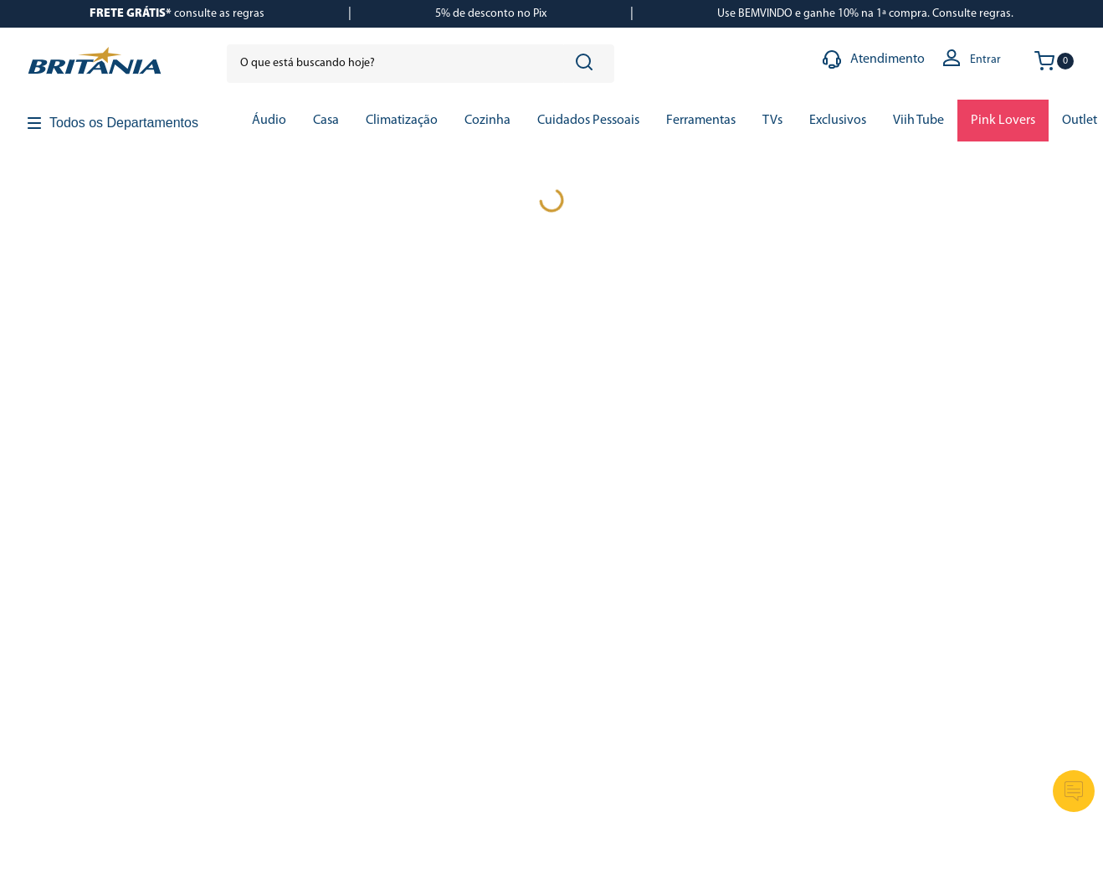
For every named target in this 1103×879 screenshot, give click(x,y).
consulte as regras (177, 14)
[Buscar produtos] (587, 63)
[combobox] (420, 63)
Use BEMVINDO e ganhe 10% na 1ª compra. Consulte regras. (865, 14)
